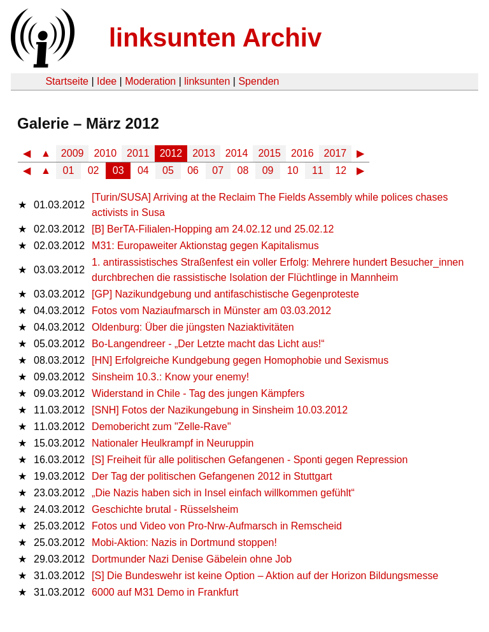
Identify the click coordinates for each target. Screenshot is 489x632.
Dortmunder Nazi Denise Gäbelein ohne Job (192, 559)
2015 (269, 153)
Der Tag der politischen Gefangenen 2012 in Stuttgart (212, 476)
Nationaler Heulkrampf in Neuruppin (172, 443)
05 (168, 170)
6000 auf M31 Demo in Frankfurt (165, 592)
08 (243, 170)
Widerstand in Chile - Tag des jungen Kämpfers (198, 393)
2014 (236, 153)
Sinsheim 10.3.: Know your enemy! (170, 376)
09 (268, 170)
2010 (105, 153)
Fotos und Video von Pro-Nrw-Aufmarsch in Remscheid (217, 526)
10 (293, 170)
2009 (72, 153)
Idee (107, 81)
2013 (203, 153)
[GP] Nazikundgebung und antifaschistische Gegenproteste (225, 294)
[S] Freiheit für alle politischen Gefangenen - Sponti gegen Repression (250, 459)
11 (317, 170)
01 (68, 170)
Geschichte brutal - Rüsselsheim (165, 509)
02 (93, 170)
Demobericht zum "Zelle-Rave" (161, 426)
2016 (302, 153)
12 (340, 170)
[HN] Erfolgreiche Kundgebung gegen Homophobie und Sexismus (240, 360)
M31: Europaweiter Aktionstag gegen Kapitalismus (205, 245)
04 (143, 170)
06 (193, 170)
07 (217, 170)
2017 (335, 153)
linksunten (207, 81)
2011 (138, 153)
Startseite (67, 81)
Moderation (150, 81)
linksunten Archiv (215, 38)
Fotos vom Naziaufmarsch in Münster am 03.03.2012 (211, 310)
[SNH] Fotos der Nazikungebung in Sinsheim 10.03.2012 (220, 410)
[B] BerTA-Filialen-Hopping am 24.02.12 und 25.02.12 (213, 229)
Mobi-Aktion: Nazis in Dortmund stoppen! (184, 542)
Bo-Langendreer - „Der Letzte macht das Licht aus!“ (208, 343)
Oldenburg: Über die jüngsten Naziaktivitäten (193, 327)
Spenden (258, 81)
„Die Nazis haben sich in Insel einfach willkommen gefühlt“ (223, 492)
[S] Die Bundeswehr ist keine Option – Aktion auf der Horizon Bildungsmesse (265, 575)
